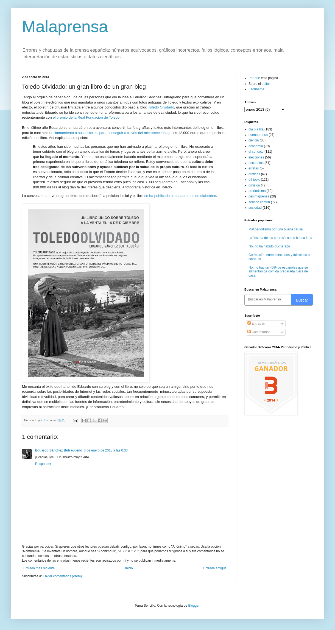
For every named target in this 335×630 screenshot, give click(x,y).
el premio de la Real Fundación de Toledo (86, 117)
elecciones (256, 157)
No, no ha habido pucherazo (269, 246)
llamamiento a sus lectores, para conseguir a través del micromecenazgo (113, 133)
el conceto (256, 152)
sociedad (255, 208)
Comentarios (258, 332)
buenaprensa (258, 135)
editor (266, 84)
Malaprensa (65, 26)
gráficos (254, 174)
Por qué (255, 78)
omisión (254, 185)
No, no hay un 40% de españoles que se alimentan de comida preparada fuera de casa (278, 271)
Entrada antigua (215, 568)
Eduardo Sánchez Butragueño (58, 450)
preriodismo (257, 191)
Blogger (193, 605)
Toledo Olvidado (161, 107)
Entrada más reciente (39, 568)
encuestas (256, 163)
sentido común (259, 202)
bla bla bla (256, 129)
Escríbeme (256, 89)
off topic (254, 180)
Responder (43, 464)
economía (256, 146)
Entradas (256, 323)
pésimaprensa (259, 196)
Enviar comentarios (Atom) (62, 576)
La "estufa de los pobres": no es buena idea (280, 238)
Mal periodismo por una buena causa (276, 229)
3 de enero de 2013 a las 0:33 (105, 450)
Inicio (129, 568)
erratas (254, 168)
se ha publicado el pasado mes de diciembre (180, 196)
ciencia (254, 140)
